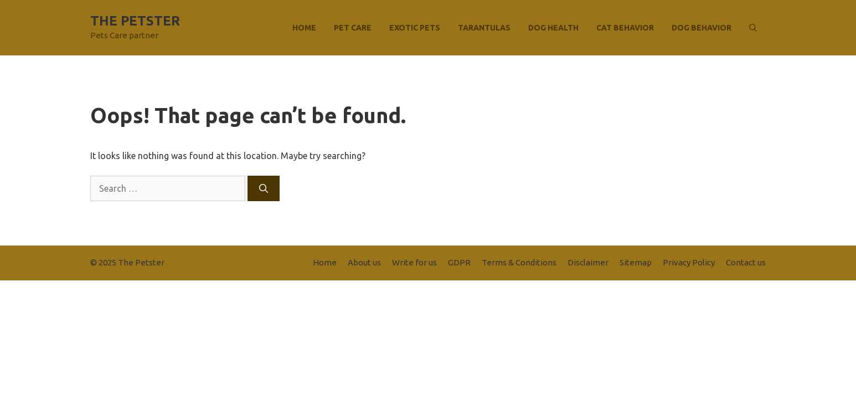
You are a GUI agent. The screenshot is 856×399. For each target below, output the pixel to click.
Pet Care (353, 27)
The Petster (135, 20)
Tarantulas (484, 27)
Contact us (746, 262)
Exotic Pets (414, 27)
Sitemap (636, 262)
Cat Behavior (625, 27)
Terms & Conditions (519, 262)
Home (304, 27)
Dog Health (553, 27)
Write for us (414, 262)
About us (364, 262)
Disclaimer (588, 262)
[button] (753, 27)
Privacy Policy (689, 262)
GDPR (459, 262)
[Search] (263, 188)
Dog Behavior (701, 27)
